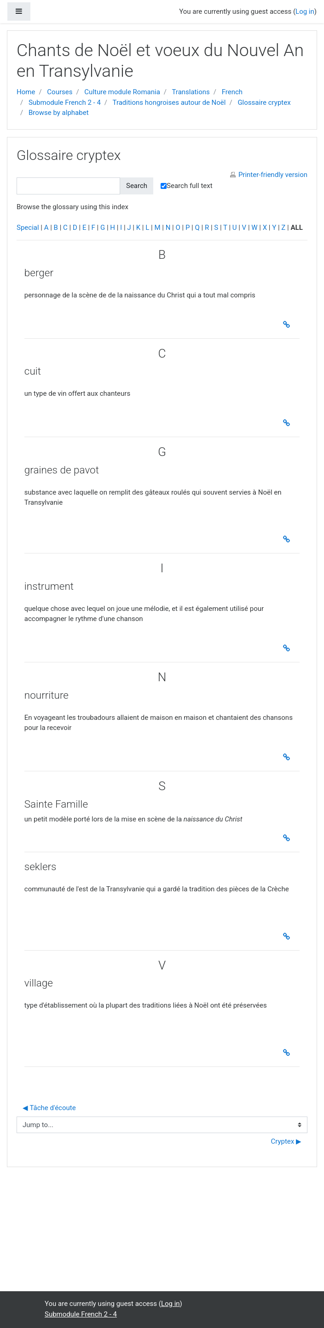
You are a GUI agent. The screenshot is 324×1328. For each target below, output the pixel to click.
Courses (59, 92)
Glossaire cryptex (263, 102)
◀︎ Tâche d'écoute (49, 1108)
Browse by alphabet (59, 112)
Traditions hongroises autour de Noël (169, 102)
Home (26, 92)
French (232, 92)
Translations (190, 92)
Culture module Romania (122, 92)
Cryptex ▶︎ (286, 1141)
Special (28, 227)
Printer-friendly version (272, 175)
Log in (304, 11)
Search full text (187, 186)
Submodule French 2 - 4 (65, 102)
